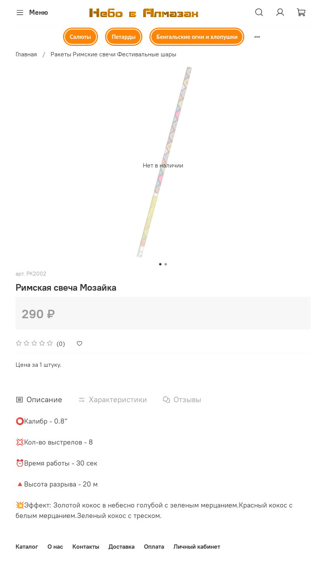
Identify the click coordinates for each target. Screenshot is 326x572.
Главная (26, 54)
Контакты (85, 546)
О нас (55, 546)
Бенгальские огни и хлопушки (196, 36)
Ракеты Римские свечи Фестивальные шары (113, 54)
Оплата (154, 546)
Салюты (80, 36)
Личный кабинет (197, 546)
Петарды (123, 36)
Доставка (122, 546)
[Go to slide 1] (160, 264)
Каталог (27, 546)
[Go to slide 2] (166, 264)
